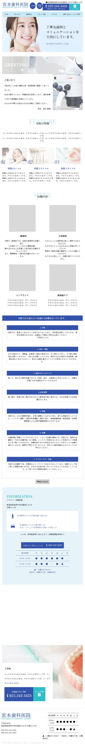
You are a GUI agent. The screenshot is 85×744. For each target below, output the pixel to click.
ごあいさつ (17, 14)
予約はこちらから (42, 481)
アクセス (54, 14)
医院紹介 (29, 14)
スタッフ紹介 (41, 14)
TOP (6, 14)
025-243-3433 (56, 7)
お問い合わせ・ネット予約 (71, 14)
